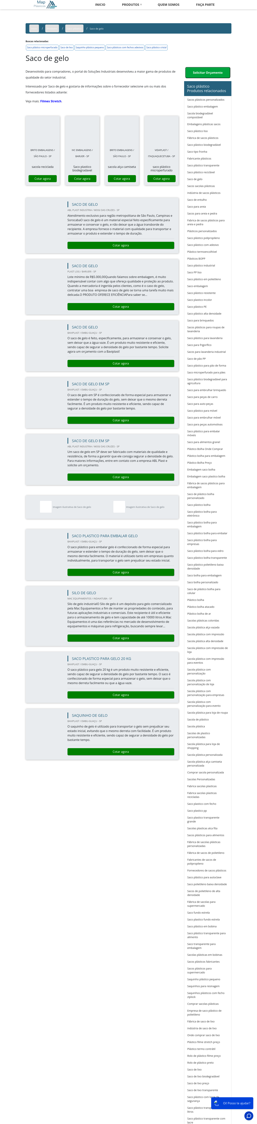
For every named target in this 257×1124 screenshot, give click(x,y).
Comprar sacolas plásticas (203, 1004)
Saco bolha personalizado (202, 582)
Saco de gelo (194, 179)
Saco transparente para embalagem (201, 946)
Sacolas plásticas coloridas (203, 620)
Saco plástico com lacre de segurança (203, 1099)
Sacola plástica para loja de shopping (203, 746)
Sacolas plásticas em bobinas (204, 955)
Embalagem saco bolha (201, 469)
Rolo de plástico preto (200, 1062)
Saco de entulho (197, 199)
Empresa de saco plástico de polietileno (204, 1012)
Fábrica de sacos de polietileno (205, 853)
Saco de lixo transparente (202, 1090)
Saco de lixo (66, 47)
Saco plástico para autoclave (204, 877)
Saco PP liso (194, 272)
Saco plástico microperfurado (42, 47)
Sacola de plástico (198, 719)
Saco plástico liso (197, 131)
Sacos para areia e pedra (202, 213)
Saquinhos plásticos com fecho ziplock (206, 995)
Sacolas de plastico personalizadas (198, 735)
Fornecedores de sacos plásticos (206, 870)
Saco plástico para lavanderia (205, 338)
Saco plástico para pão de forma (206, 365)
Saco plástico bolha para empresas (202, 542)
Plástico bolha (195, 600)
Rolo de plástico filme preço (204, 1056)
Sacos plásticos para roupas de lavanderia (206, 329)
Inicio (100, 4)
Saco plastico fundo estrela (203, 919)
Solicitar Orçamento (208, 73)
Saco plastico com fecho (201, 804)
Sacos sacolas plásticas (201, 186)
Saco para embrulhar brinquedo (206, 390)
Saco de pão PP (196, 358)
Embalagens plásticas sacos (203, 124)
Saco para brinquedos (200, 320)
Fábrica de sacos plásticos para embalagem (206, 485)
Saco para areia (196, 206)
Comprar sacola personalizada (205, 772)
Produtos (130, 4)
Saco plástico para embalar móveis (203, 433)
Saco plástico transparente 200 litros (206, 1109)
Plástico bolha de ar (199, 613)
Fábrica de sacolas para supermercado (201, 903)
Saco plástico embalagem (202, 106)
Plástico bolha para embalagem (206, 456)
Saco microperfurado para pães (206, 372)
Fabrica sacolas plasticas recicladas (202, 795)
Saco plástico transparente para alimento (206, 935)
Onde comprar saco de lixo (203, 1035)
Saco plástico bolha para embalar (207, 533)
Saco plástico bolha (198, 505)
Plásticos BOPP (196, 258)
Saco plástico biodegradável (204, 145)
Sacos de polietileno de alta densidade (203, 893)
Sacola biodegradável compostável (200, 115)
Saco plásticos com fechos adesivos (125, 47)
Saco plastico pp (197, 810)
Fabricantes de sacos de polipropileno (201, 861)
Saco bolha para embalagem (204, 575)
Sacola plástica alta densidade (205, 641)
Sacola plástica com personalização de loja (200, 682)
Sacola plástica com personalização (199, 671)
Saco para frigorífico (199, 345)
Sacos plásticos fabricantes (203, 961)
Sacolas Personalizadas (201, 779)
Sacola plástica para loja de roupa (207, 712)
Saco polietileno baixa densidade (207, 884)
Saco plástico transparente (203, 165)
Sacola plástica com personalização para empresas (205, 693)
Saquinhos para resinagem (203, 986)
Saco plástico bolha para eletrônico (202, 513)
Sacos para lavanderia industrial (206, 352)
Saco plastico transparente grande (203, 819)
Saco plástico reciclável (201, 172)
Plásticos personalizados (202, 231)
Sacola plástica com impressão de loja (207, 650)
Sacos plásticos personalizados (205, 99)
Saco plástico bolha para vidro (205, 551)
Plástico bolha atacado (200, 607)
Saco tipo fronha (197, 151)
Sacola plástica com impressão (205, 634)
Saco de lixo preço (198, 1083)
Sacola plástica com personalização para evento (204, 703)
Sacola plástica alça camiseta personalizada (204, 763)
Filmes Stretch (50, 101)
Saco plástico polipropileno (203, 238)
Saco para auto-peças (200, 404)
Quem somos (168, 4)
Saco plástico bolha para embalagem (202, 524)
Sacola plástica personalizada (205, 755)
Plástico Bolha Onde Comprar (205, 449)
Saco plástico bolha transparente (207, 557)
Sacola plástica (196, 726)
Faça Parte (205, 4)
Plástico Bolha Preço (199, 462)
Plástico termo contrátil (201, 1049)
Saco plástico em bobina (202, 926)
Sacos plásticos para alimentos (205, 835)
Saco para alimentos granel (203, 442)
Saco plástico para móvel (202, 410)
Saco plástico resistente (201, 293)
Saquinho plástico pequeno (90, 47)
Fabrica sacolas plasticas (202, 786)
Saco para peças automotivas (205, 424)
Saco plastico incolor (199, 300)
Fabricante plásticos (199, 158)
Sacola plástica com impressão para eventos (205, 660)
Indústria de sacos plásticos (203, 193)
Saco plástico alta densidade (204, 313)
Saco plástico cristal (156, 47)
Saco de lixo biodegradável (203, 1076)
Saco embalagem (197, 286)
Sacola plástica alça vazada (203, 627)
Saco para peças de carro (202, 397)
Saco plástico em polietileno (204, 279)
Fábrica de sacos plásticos (202, 138)
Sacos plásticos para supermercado (199, 970)
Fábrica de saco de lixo (201, 1021)
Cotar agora (42, 179)
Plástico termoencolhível (202, 251)
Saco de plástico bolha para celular (203, 591)
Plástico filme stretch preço (203, 1042)
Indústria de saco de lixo (202, 1028)
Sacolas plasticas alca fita (202, 828)
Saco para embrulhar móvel (204, 417)
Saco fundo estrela (198, 912)
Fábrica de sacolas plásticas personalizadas (203, 844)
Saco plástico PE (197, 306)
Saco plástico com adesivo (203, 245)
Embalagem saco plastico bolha (206, 476)
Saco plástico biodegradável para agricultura (207, 381)
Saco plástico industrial (201, 265)
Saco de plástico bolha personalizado (200, 496)
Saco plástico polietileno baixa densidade (205, 566)
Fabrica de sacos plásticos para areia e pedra (206, 222)
